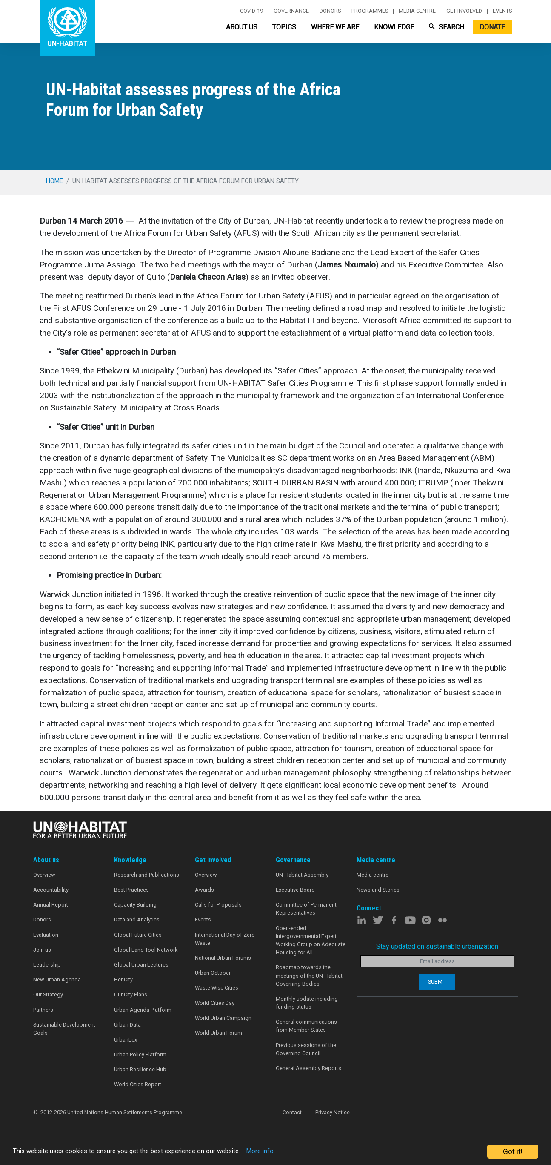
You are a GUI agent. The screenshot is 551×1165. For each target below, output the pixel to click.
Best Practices (131, 890)
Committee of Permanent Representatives (306, 908)
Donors (330, 11)
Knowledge (394, 27)
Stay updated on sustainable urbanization (437, 946)
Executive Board (295, 890)
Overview (44, 875)
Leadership (47, 964)
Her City (123, 979)
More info (290, 1152)
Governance (291, 11)
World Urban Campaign (223, 1018)
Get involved (464, 11)
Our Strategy (48, 994)
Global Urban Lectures (141, 964)
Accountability (51, 890)
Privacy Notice (332, 1112)
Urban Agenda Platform (142, 1010)
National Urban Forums (223, 958)
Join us (42, 950)
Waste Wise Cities (216, 987)
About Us (241, 27)
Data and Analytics (137, 919)
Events (502, 11)
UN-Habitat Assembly (302, 875)
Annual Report (50, 904)
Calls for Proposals (218, 904)
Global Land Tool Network (145, 950)
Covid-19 (251, 11)
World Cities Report (137, 1084)
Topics (284, 27)
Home (54, 181)
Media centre (417, 11)
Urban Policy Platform (140, 1054)
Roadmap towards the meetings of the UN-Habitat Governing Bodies (309, 975)
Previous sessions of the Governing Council (306, 1049)
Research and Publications (146, 875)
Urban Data (127, 1025)
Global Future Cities (138, 935)
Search (446, 27)
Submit (437, 981)
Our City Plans (130, 994)
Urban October (213, 973)
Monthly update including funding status (307, 1003)
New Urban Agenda (57, 979)
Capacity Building (135, 904)
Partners (43, 1010)
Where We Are (335, 27)
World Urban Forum (218, 1033)
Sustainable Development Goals (64, 1029)
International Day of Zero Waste (225, 939)
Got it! (512, 1151)
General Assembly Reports (308, 1068)
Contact (292, 1112)
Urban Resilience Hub (140, 1069)
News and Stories (378, 890)
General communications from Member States (306, 1026)
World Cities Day (214, 1003)
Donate (492, 27)
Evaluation (45, 935)
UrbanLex (125, 1039)
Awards (204, 890)
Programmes (369, 11)
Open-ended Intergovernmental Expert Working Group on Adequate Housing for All (310, 940)
